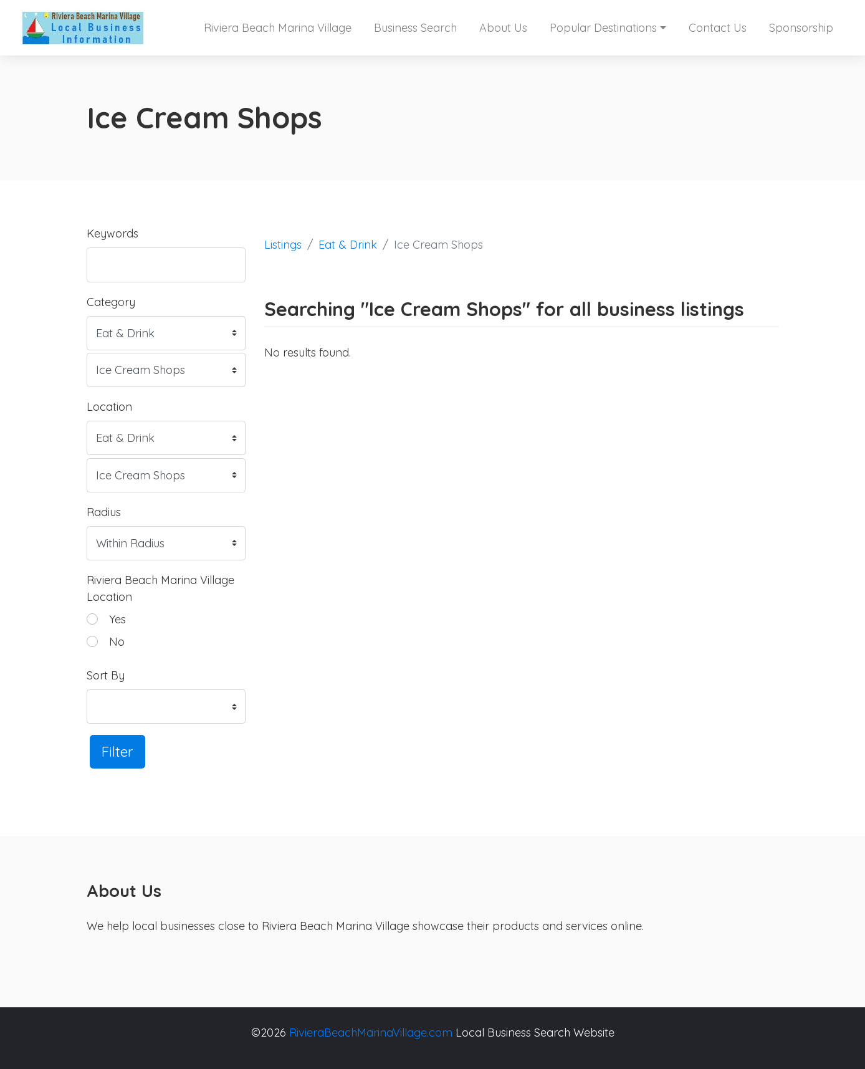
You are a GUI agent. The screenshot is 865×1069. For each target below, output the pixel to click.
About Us (503, 28)
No (117, 642)
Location (109, 407)
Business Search (415, 28)
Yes (117, 619)
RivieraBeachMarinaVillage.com (370, 1032)
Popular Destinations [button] (603, 28)
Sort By (106, 675)
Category (111, 302)
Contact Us (718, 28)
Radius (104, 512)
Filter (117, 751)
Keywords (112, 233)
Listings (283, 244)
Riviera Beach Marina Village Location (160, 588)
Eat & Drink (347, 244)
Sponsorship (801, 28)
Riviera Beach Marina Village (277, 28)
